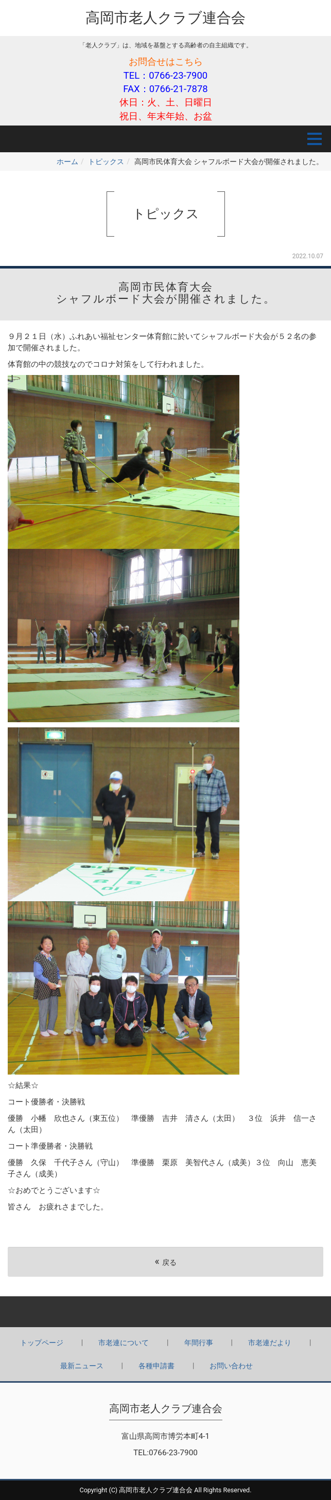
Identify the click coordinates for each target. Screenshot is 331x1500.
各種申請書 (156, 1366)
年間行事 (198, 1342)
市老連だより (269, 1342)
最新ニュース (81, 1366)
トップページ (41, 1342)
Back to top (165, 1311)
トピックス (106, 161)
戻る (165, 1261)
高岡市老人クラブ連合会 (165, 17)
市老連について (123, 1342)
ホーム (67, 161)
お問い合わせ (231, 1366)
